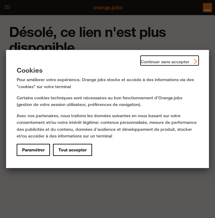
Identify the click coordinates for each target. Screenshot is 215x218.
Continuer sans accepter (169, 60)
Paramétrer (33, 150)
